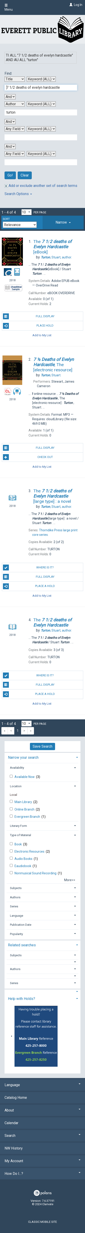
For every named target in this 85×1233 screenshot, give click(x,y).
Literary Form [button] (18, 826)
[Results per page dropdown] (27, 212)
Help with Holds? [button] (21, 999)
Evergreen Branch (28, 816)
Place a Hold (29, 586)
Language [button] (16, 915)
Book (18, 844)
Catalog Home (16, 1097)
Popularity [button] (16, 934)
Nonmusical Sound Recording (36, 873)
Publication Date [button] (20, 924)
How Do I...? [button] (42, 1173)
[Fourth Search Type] (41, 153)
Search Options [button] (18, 194)
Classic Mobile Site (42, 1221)
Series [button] (14, 906)
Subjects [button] (16, 888)
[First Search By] (15, 79)
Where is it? (28, 567)
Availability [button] (17, 767)
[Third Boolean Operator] (10, 146)
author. (56, 257)
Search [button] (42, 1135)
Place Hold (28, 326)
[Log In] (70, 5)
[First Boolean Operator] (10, 96)
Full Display (28, 316)
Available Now (25, 777)
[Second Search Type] (41, 104)
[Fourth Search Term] (38, 162)
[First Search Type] (41, 79)
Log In (78, 5)
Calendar (11, 1123)
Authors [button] (15, 897)
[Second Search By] (15, 104)
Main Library (24, 802)
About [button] (42, 1110)
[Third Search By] (15, 128)
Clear (25, 175)
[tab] (63, 222)
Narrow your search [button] (23, 757)
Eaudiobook (23, 866)
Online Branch (25, 809)
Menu (9, 7)
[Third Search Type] (41, 128)
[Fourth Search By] (15, 153)
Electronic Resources (30, 851)
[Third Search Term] (38, 137)
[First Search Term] (38, 87)
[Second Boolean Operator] (10, 121)
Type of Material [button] (20, 835)
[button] (63, 222)
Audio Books (24, 859)
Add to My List (41, 335)
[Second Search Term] (38, 112)
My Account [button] (42, 1161)
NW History (14, 1148)
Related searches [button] (22, 945)
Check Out (28, 457)
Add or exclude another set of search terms (41, 186)
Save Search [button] (42, 746)
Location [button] (16, 786)
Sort (6, 219)
